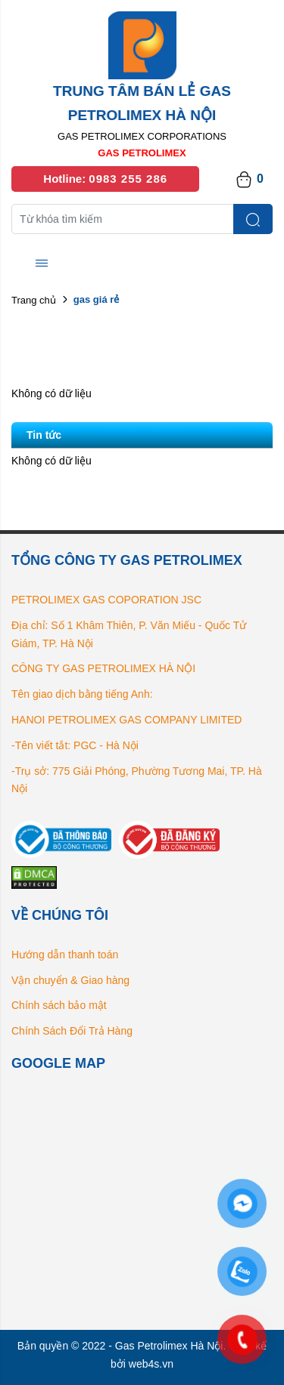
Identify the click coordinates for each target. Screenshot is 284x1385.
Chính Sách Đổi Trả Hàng (72, 1031)
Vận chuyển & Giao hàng (70, 980)
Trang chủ (33, 300)
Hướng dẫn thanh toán (64, 955)
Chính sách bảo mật (59, 1005)
